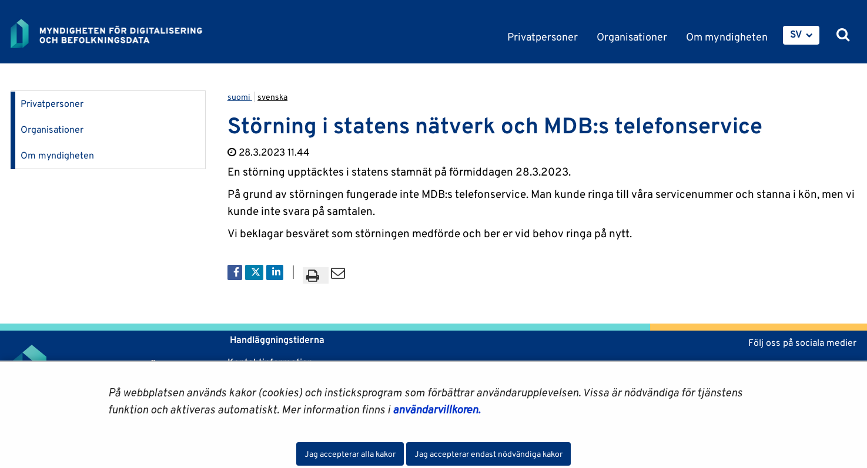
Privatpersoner (52, 103)
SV (796, 34)
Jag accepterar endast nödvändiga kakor (488, 454)
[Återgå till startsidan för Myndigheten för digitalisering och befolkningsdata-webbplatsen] (115, 33)
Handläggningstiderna (275, 340)
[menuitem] (801, 35)
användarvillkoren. (436, 409)
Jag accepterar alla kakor (350, 454)
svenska (272, 97)
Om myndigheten (57, 155)
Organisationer (52, 129)
